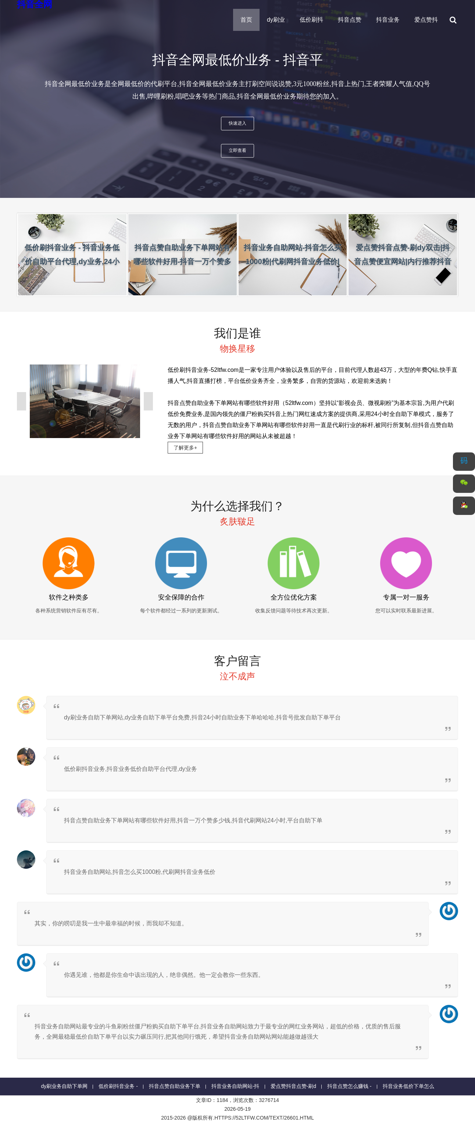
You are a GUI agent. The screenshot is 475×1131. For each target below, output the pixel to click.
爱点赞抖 (426, 20)
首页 (246, 20)
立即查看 (237, 150)
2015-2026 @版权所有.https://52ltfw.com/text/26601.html (237, 1118)
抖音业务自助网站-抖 (235, 1086)
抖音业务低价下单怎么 (408, 1086)
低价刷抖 (311, 20)
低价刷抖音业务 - (118, 1086)
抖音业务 (388, 20)
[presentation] (19, 99)
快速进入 (237, 123)
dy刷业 (276, 20)
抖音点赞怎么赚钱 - (349, 1086)
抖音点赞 (349, 20)
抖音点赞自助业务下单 (174, 1086)
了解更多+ (185, 448)
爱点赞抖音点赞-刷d (293, 1086)
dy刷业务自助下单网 (64, 1086)
